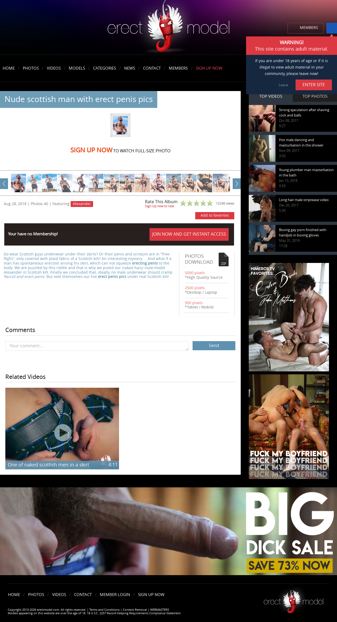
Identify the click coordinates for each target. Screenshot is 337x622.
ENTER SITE (313, 84)
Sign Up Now (209, 68)
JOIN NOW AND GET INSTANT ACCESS (189, 234)
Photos (31, 68)
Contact (152, 68)
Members (178, 68)
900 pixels (194, 303)
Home (9, 68)
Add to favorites (215, 215)
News (129, 68)
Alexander (82, 204)
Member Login (115, 594)
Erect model (293, 599)
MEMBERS (309, 27)
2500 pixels (195, 288)
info (331, 28)
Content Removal (135, 610)
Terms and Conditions (104, 610)
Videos (54, 68)
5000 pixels (195, 273)
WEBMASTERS (159, 610)
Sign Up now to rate (159, 206)
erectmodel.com (168, 27)
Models (77, 68)
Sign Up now (91, 150)
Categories (104, 68)
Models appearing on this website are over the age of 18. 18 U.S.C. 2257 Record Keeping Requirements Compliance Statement (94, 613)
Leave (283, 85)
